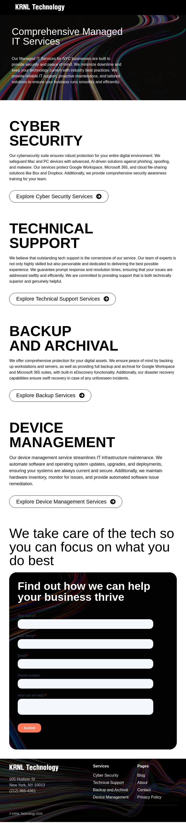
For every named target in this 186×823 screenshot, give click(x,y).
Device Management (111, 798)
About (142, 784)
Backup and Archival (110, 791)
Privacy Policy (149, 798)
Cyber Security (105, 776)
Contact (144, 791)
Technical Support (108, 784)
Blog (141, 776)
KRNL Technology (40, 7)
